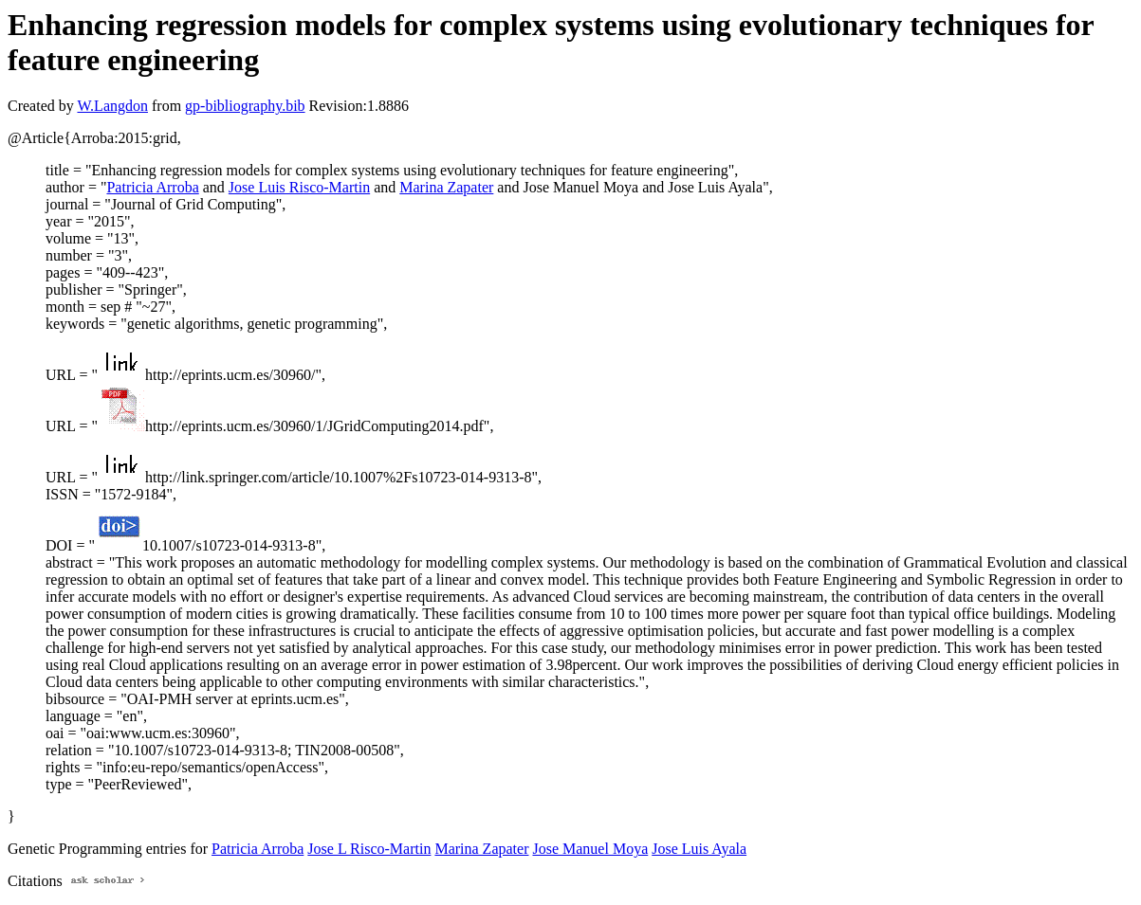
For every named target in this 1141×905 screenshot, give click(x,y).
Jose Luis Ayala (699, 849)
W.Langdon (112, 106)
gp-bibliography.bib (245, 106)
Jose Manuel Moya (590, 849)
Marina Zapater (446, 187)
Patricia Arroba (152, 187)
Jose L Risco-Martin (369, 849)
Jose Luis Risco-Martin (299, 187)
